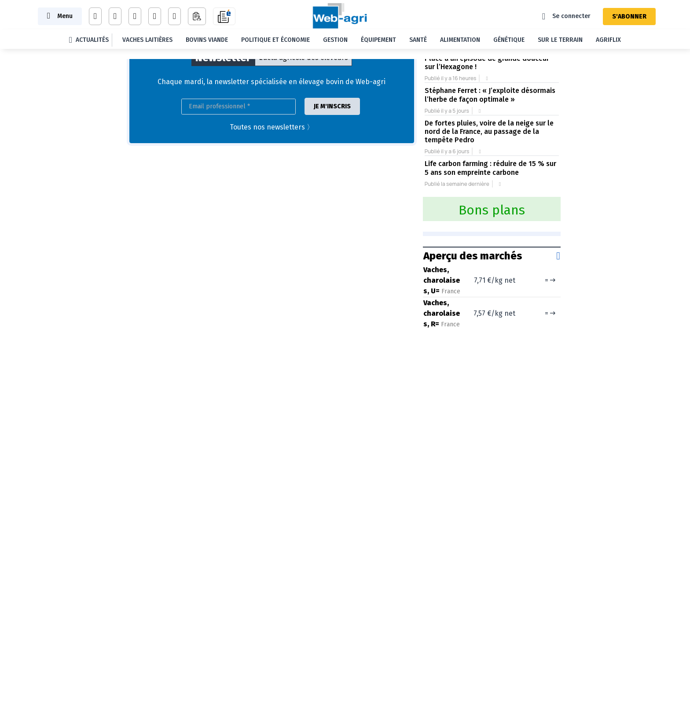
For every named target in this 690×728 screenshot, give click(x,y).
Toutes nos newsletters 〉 (272, 127)
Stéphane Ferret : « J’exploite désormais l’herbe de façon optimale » (490, 94)
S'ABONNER (629, 16)
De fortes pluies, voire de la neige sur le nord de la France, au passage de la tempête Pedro (489, 131)
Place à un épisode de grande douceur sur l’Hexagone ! (487, 62)
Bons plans (492, 210)
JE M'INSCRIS (332, 106)
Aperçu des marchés (472, 256)
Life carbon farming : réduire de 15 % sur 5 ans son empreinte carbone (490, 167)
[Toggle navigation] (60, 16)
